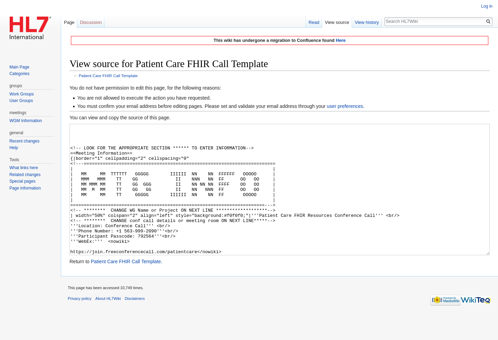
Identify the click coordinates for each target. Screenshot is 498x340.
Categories (19, 73)
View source (337, 22)
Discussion (91, 22)
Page (69, 22)
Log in (486, 6)
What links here (23, 167)
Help (13, 147)
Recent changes (24, 141)
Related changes (24, 174)
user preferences (345, 106)
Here (340, 40)
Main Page (19, 67)
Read (313, 22)
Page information (25, 188)
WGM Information (25, 120)
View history (367, 22)
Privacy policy (79, 324)
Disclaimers (135, 324)
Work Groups (21, 94)
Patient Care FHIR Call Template (108, 75)
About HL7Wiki (108, 324)
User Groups (21, 100)
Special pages (22, 181)
